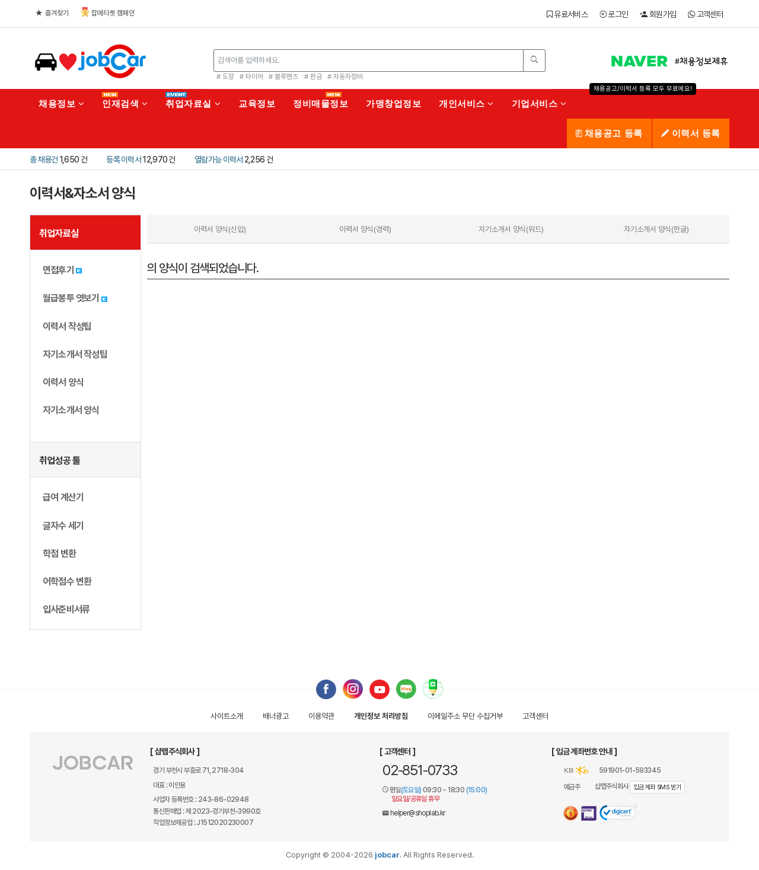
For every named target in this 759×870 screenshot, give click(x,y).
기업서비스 (539, 103)
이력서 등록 (690, 133)
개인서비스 (466, 103)
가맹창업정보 (393, 103)
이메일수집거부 (465, 716)
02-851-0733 (419, 770)
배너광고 (276, 716)
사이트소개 (227, 716)
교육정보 (256, 103)
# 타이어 (251, 76)
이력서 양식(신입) (220, 229)
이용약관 (321, 716)
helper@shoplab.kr (417, 813)
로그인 (614, 14)
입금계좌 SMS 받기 (657, 787)
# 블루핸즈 (283, 76)
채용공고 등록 (609, 133)
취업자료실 (193, 103)
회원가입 (658, 14)
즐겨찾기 (52, 13)
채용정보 (61, 103)
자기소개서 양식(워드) (511, 229)
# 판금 (313, 76)
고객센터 (705, 14)
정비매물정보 (320, 103)
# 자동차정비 (345, 76)
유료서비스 (567, 14)
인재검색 (125, 103)
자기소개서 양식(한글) (656, 229)
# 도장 (225, 76)
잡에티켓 (108, 12)
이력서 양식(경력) (365, 229)
